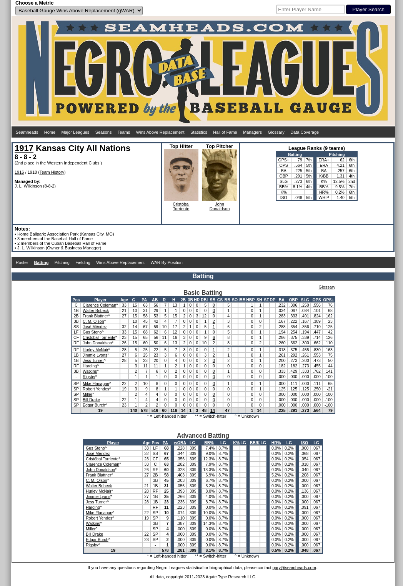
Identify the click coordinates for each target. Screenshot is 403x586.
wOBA (180, 442)
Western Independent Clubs (73, 163)
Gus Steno (92, 332)
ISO (304, 442)
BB (227, 299)
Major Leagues (76, 132)
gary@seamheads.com (294, 567)
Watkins (90, 371)
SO (235, 299)
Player (100, 299)
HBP (250, 299)
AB (155, 299)
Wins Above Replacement (160, 132)
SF (266, 299)
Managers (252, 132)
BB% (209, 442)
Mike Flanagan (96, 383)
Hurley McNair (95, 349)
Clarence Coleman (99, 305)
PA (144, 299)
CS (220, 299)
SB (213, 299)
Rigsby (89, 376)
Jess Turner (93, 360)
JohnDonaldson (220, 206)
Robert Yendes (96, 389)
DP (273, 299)
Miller (87, 394)
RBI (204, 299)
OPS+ (328, 299)
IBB (241, 299)
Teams (124, 132)
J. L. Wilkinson (28, 186)
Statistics (198, 132)
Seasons (103, 132)
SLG (305, 299)
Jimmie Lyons (95, 355)
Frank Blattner (95, 316)
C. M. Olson (93, 321)
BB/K (255, 442)
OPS (317, 299)
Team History (52, 172)
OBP (293, 299)
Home (49, 132)
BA (282, 299)
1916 (19, 172)
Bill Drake (91, 399)
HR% (276, 442)
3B (190, 299)
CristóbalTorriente (181, 206)
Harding (90, 366)
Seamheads (27, 132)
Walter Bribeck (96, 310)
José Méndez (95, 326)
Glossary (276, 132)
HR (197, 299)
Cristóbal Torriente (99, 337)
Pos (76, 299)
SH (259, 299)
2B (183, 299)
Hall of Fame (225, 132)
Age (124, 299)
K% (236, 442)
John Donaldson (97, 342)
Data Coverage (304, 132)
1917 (24, 148)
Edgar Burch (94, 405)
